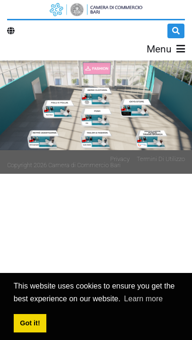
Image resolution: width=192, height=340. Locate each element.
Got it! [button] (30, 323)
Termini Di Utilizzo (161, 159)
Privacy (120, 159)
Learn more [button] (143, 299)
